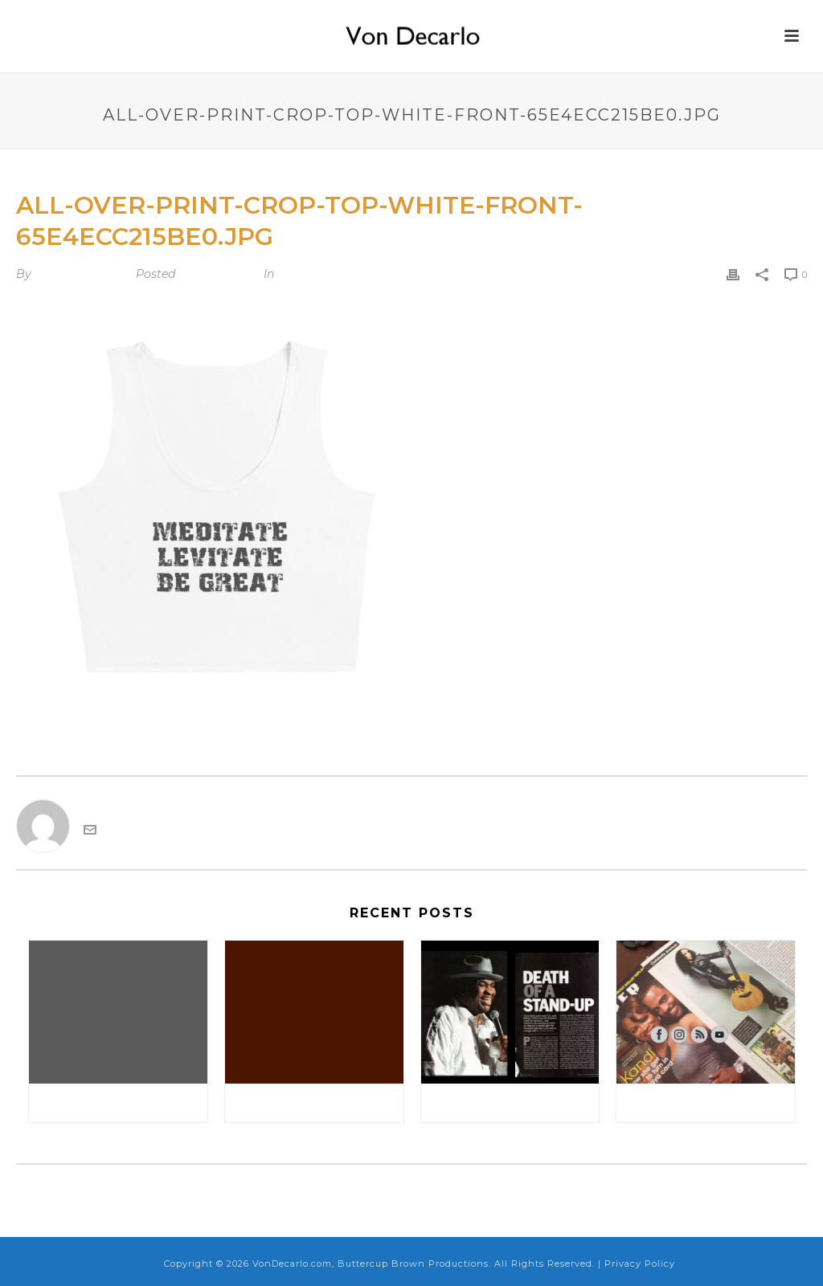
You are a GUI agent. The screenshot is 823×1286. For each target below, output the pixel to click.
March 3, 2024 (217, 274)
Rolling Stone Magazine (511, 1102)
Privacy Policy (639, 1263)
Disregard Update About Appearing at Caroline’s (122, 1102)
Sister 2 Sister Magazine (706, 1102)
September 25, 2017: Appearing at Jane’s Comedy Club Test (318, 1102)
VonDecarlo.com (82, 274)
